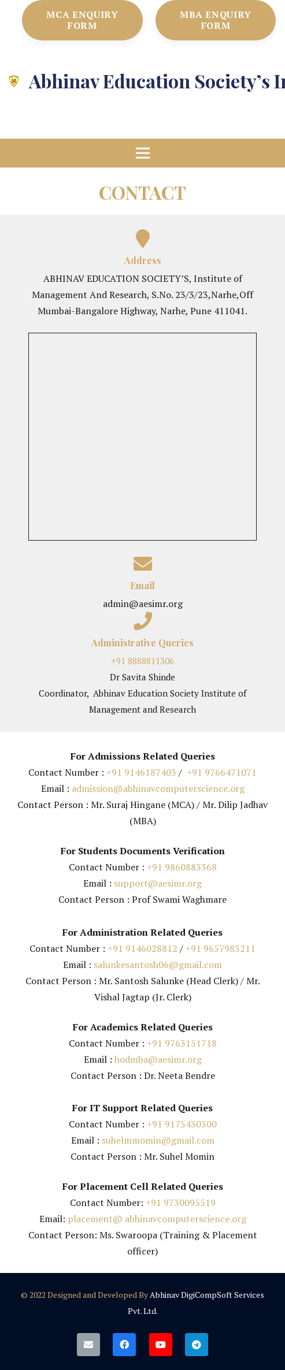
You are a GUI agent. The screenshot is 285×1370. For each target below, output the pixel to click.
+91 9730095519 (181, 1202)
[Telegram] (196, 1344)
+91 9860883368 (182, 867)
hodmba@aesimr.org (158, 1059)
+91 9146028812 (142, 948)
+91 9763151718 (182, 1043)
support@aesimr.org (158, 883)
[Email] (88, 1344)
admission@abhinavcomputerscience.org (157, 788)
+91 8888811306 (142, 661)
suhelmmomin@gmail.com (158, 1140)
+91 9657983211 (221, 948)
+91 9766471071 (222, 772)
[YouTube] (160, 1344)
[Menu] (142, 153)
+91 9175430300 (182, 1124)
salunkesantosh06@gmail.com (158, 964)
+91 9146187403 (141, 772)
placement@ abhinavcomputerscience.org (157, 1218)
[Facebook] (124, 1344)
